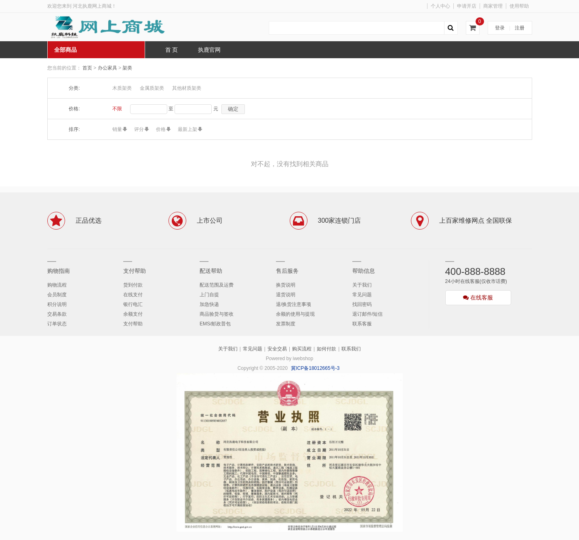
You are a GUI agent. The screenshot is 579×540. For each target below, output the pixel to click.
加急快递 (209, 304)
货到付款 (133, 285)
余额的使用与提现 (295, 314)
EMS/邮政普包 (215, 324)
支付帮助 (134, 271)
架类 (127, 68)
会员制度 (57, 294)
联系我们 (351, 349)
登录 (500, 28)
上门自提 (209, 294)
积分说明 (57, 304)
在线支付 (133, 294)
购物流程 (57, 285)
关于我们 (362, 285)
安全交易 (277, 349)
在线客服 (478, 297)
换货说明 (285, 285)
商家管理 (493, 6)
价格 (161, 129)
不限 (117, 109)
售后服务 (287, 271)
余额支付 (133, 314)
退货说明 (285, 294)
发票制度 (285, 324)
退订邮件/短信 (367, 314)
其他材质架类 (186, 88)
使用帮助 (519, 6)
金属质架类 (152, 88)
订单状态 (57, 324)
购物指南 (58, 271)
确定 (233, 109)
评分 (139, 129)
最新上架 (187, 129)
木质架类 (122, 88)
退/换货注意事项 (293, 304)
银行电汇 (133, 304)
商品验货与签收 (217, 314)
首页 (87, 68)
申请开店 (466, 6)
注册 (519, 28)
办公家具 (108, 68)
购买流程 (302, 349)
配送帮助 (211, 271)
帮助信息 (363, 271)
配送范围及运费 (217, 285)
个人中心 (440, 6)
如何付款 (326, 349)
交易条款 (57, 314)
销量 (117, 129)
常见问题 (362, 294)
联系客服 (362, 324)
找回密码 (362, 304)
